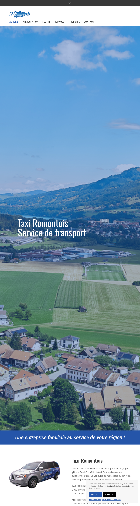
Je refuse (109, 494)
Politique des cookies (111, 499)
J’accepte (95, 494)
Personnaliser (95, 499)
